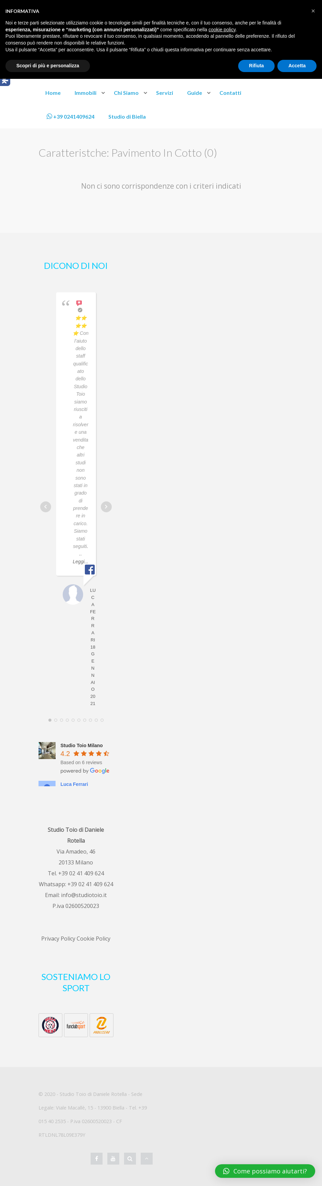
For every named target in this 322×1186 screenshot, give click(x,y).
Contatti (230, 92)
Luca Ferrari (74, 784)
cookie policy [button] (222, 29)
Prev (45, 506)
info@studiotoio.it (84, 895)
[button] (313, 10)
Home (53, 92)
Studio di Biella (127, 116)
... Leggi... (81, 554)
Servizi (164, 92)
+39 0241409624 (70, 116)
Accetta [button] (297, 65)
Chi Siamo (126, 92)
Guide (194, 92)
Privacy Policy (58, 938)
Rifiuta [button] (256, 65)
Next (106, 506)
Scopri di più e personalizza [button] (47, 65)
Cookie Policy (93, 938)
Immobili (85, 92)
